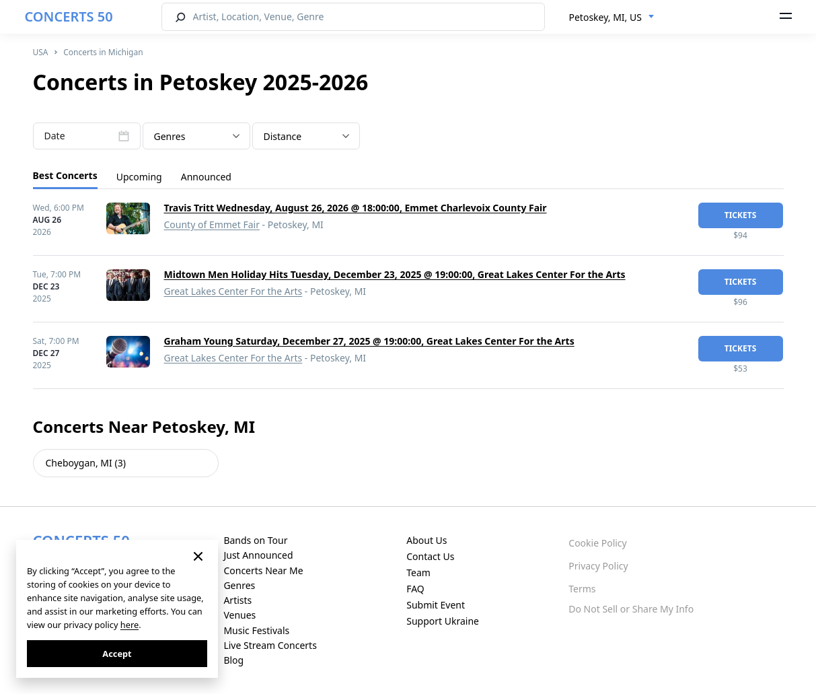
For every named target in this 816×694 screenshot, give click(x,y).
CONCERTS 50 (69, 16)
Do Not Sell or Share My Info (631, 608)
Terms (581, 588)
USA (40, 52)
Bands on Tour (255, 540)
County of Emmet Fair (212, 224)
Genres (239, 585)
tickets (741, 215)
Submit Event (435, 604)
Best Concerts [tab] (65, 175)
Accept (116, 654)
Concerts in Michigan (103, 52)
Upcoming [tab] (139, 176)
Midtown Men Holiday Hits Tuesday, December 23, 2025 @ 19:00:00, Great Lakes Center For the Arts (395, 274)
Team (418, 572)
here (129, 625)
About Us (426, 540)
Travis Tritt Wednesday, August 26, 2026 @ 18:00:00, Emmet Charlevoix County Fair (355, 207)
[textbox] (196, 136)
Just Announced (258, 555)
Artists (237, 600)
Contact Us (430, 556)
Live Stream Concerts (269, 645)
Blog (233, 660)
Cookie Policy (597, 542)
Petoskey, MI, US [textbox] (605, 17)
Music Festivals (256, 630)
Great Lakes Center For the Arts (233, 291)
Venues (239, 615)
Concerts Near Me (263, 570)
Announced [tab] (206, 176)
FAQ (415, 588)
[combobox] (611, 17)
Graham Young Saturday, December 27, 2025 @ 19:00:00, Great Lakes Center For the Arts (369, 341)
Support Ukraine (442, 621)
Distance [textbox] (283, 136)
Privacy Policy (598, 565)
